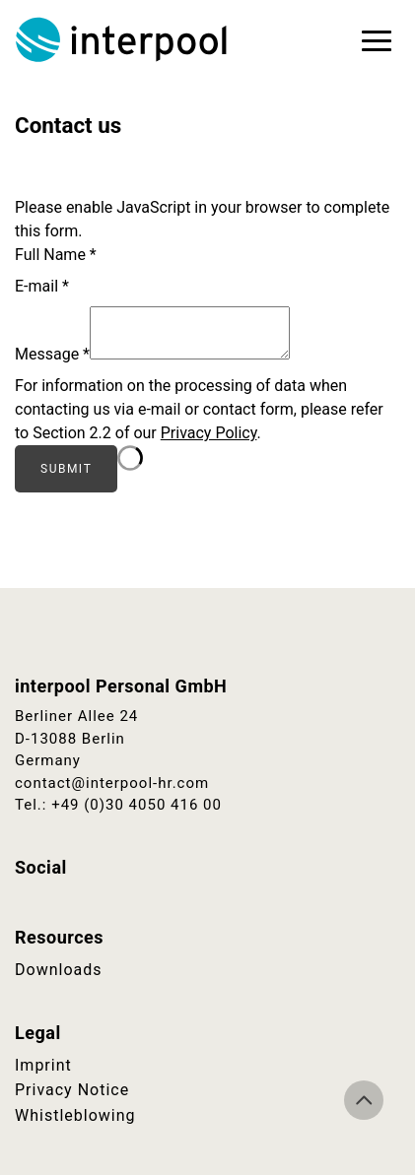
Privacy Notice (72, 1089)
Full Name (56, 254)
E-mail (42, 286)
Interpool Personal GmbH (123, 39)
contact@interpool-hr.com (112, 783)
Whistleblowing (75, 1115)
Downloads (58, 969)
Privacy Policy (209, 433)
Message (52, 354)
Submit (66, 469)
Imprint (43, 1065)
